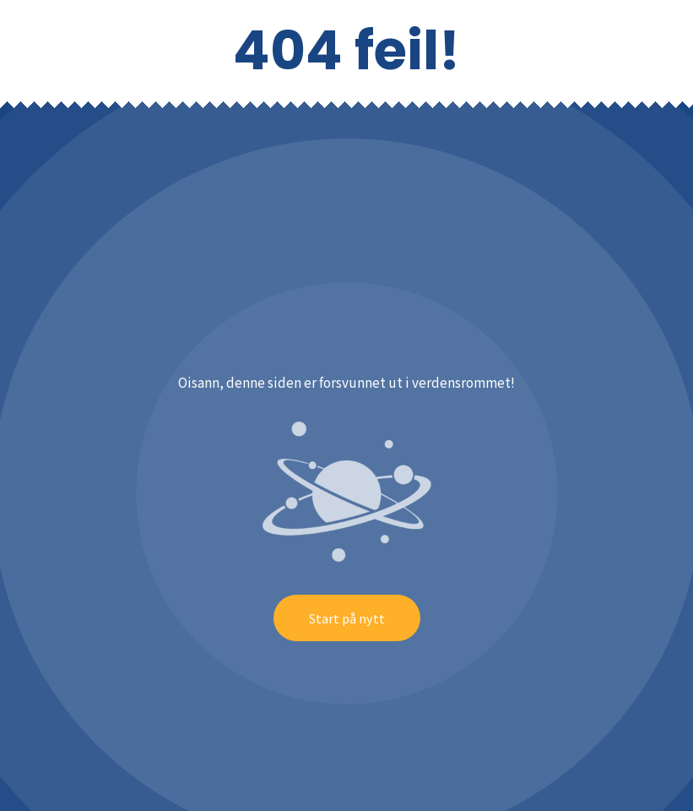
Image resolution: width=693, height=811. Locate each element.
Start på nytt (347, 618)
